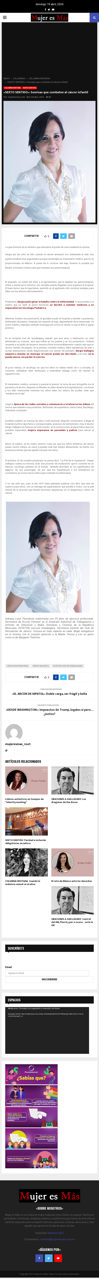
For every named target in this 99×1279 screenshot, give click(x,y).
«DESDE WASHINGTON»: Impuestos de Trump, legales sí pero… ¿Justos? (49, 712)
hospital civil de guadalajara (67, 666)
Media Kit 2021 (56, 1233)
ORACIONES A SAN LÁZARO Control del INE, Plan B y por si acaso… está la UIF (72, 922)
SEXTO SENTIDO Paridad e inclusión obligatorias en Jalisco (25, 841)
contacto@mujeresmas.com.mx (57, 1239)
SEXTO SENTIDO (29, 88)
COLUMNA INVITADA (12, 88)
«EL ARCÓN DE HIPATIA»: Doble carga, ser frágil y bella (49, 694)
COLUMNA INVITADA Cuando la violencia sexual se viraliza (22, 882)
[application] (47, 1030)
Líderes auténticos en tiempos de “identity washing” (24, 800)
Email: (8, 967)
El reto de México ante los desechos (71, 881)
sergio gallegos (41, 666)
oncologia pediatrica (17, 666)
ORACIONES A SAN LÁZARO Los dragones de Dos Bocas (68, 800)
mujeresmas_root (16, 97)
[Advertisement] (49, 50)
